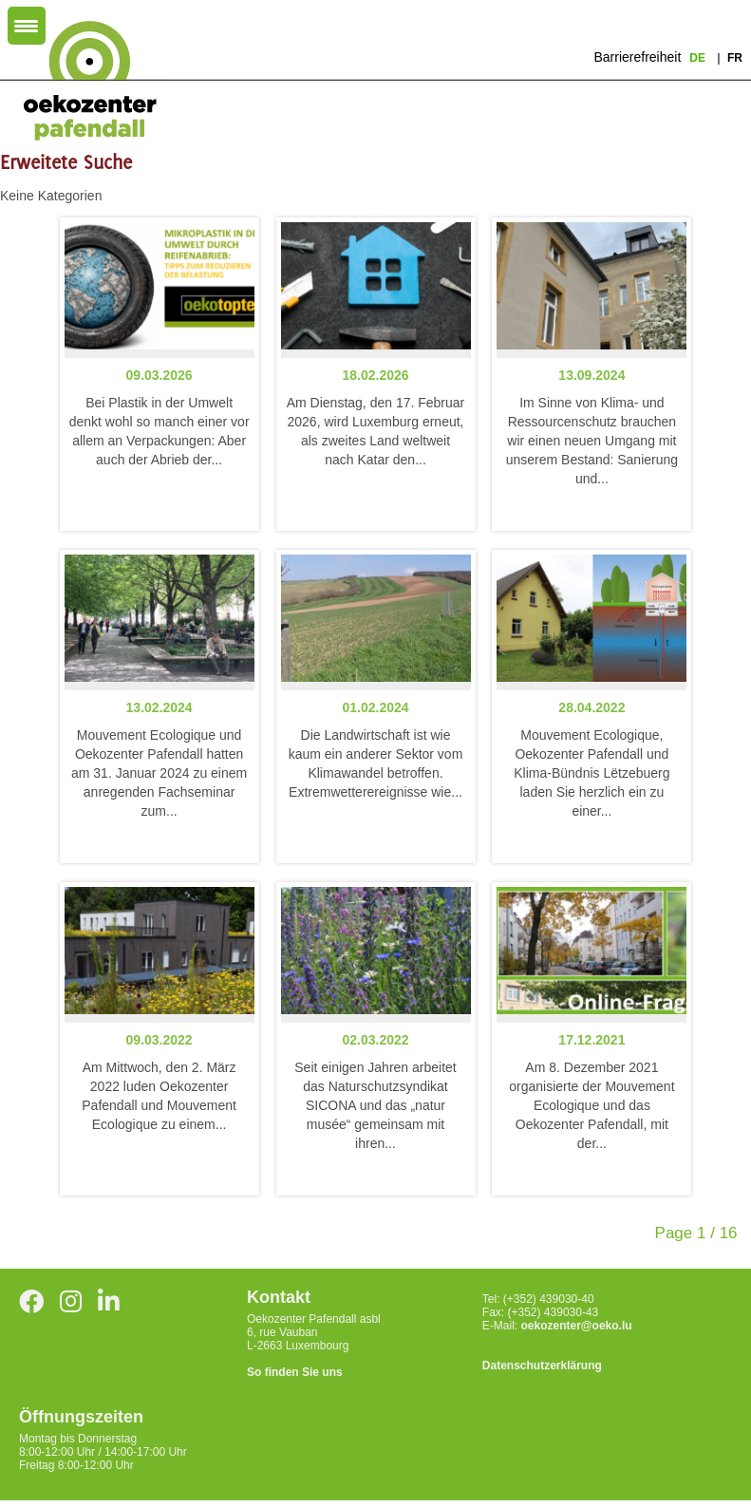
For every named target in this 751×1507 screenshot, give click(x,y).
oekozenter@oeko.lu (576, 1325)
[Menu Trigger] (27, 26)
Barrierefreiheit (637, 57)
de (698, 58)
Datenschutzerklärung (542, 1365)
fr (734, 58)
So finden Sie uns (295, 1372)
